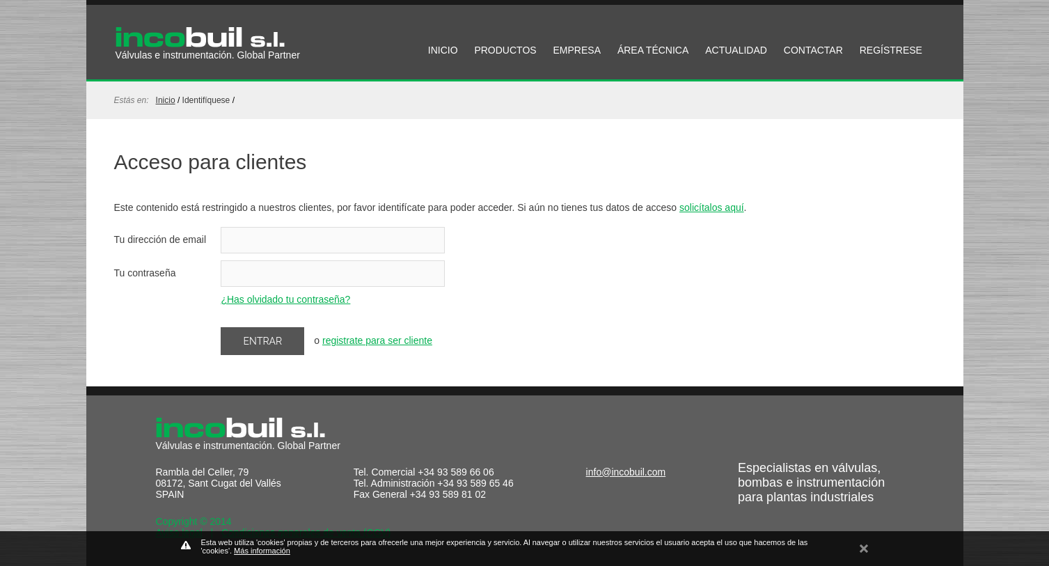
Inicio (165, 100)
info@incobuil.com (626, 472)
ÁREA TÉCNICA (652, 50)
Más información (262, 551)
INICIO (443, 50)
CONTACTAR (813, 50)
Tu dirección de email (160, 239)
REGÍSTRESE (891, 50)
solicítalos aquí (711, 207)
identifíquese (206, 100)
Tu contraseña (145, 272)
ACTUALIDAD (736, 50)
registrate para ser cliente (377, 340)
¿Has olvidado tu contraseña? (285, 299)
